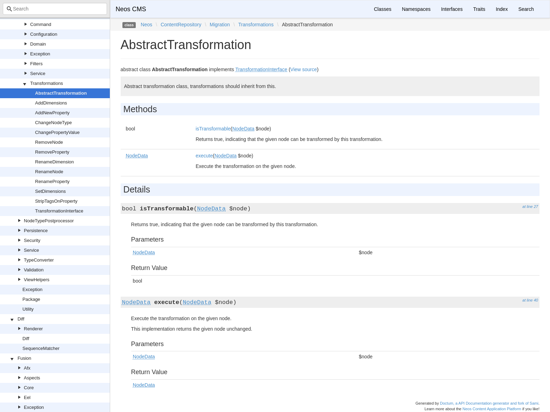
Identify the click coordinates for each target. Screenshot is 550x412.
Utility (28, 309)
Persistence (36, 230)
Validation (33, 269)
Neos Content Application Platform (491, 409)
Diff (21, 319)
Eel (27, 397)
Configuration (43, 34)
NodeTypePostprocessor (49, 220)
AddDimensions (51, 103)
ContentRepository (181, 24)
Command (40, 24)
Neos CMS (131, 9)
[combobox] (55, 9)
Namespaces (416, 9)
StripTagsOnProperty (56, 201)
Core (29, 387)
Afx (27, 368)
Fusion (24, 358)
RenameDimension (54, 161)
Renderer (33, 328)
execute (204, 155)
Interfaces (451, 9)
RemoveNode (49, 142)
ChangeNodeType (53, 122)
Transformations (46, 83)
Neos (146, 24)
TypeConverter (39, 260)
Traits (479, 9)
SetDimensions (50, 191)
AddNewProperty (52, 112)
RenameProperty (52, 181)
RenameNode (49, 171)
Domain (38, 44)
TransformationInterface (59, 211)
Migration (220, 24)
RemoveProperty (52, 152)
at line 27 (530, 206)
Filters (36, 63)
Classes (382, 9)
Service (37, 73)
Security (32, 240)
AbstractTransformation (61, 93)
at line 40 (530, 300)
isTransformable (213, 128)
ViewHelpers (36, 279)
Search (526, 9)
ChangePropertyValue (57, 132)
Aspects (32, 377)
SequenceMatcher (41, 348)
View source (303, 69)
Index (502, 9)
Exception (40, 53)
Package (31, 299)
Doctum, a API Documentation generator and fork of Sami (489, 403)
